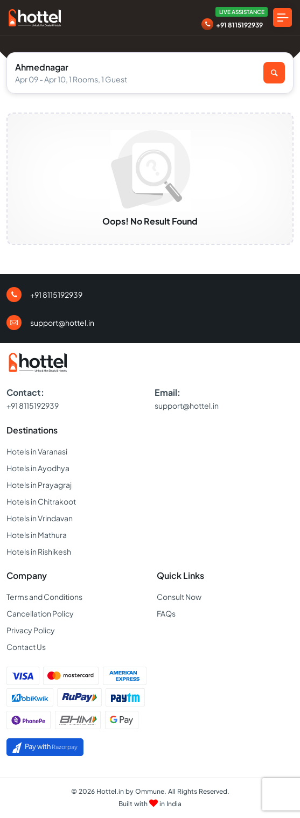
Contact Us (26, 647)
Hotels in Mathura (36, 535)
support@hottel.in (62, 322)
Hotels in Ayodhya (37, 468)
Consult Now (179, 597)
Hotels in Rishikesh (38, 551)
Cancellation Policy (40, 613)
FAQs (166, 613)
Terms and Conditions (44, 597)
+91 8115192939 (239, 25)
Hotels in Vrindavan (39, 518)
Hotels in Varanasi (36, 451)
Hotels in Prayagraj (39, 485)
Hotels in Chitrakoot (41, 501)
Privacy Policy (30, 630)
